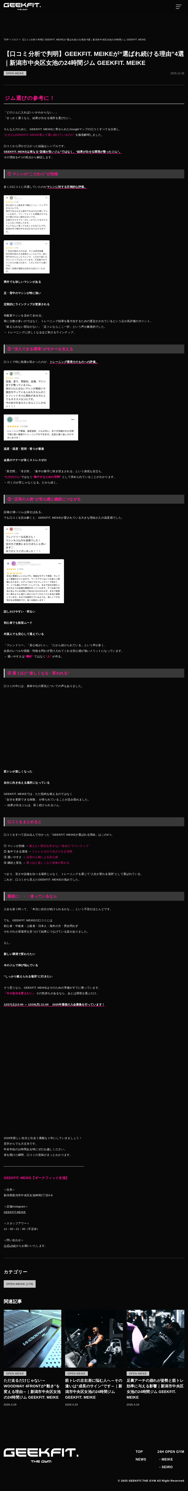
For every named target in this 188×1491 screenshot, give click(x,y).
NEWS (141, 1459)
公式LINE (10, 1245)
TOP (139, 1452)
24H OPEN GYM (170, 1452)
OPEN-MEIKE (15, 73)
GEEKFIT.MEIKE (15, 1212)
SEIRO (167, 1467)
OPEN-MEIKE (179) (19, 1283)
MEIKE (167, 1459)
